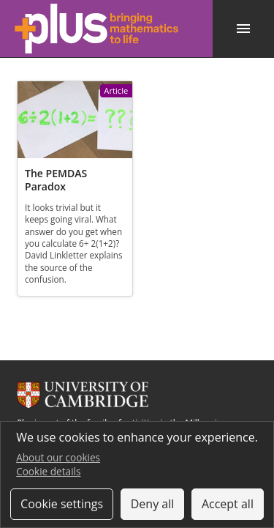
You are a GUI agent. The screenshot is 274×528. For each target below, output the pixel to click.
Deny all (153, 504)
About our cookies (58, 457)
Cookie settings (61, 504)
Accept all (228, 504)
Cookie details (48, 471)
